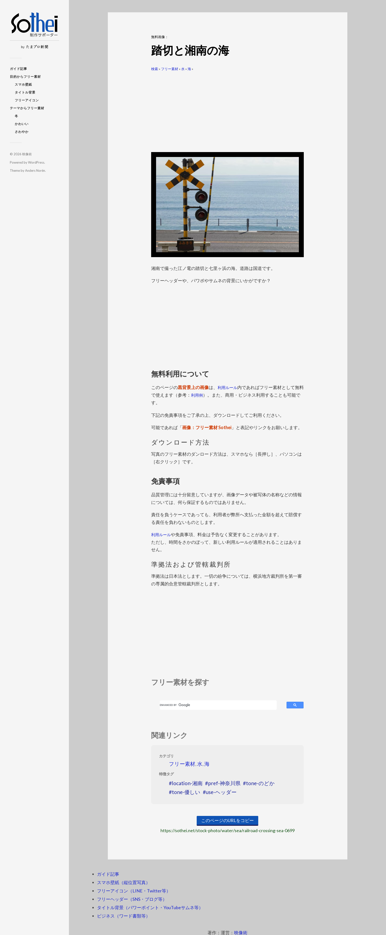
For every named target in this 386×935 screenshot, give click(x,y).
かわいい (22, 124)
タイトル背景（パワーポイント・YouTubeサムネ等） (150, 907)
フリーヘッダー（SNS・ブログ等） (132, 899)
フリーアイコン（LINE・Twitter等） (134, 890)
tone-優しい (186, 791)
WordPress (36, 162)
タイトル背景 (25, 92)
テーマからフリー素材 (27, 108)
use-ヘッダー (221, 791)
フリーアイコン (27, 100)
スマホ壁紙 (23, 84)
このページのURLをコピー (227, 820)
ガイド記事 (18, 69)
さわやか (22, 132)
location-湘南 (187, 783)
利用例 (202, 395)
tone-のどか (260, 783)
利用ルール (229, 387)
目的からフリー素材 (25, 76)
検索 (154, 69)
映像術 (27, 154)
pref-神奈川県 (224, 783)
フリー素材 (169, 69)
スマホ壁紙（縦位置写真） (123, 882)
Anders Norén (35, 170)
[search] (218, 705)
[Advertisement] (227, 109)
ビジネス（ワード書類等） (123, 915)
